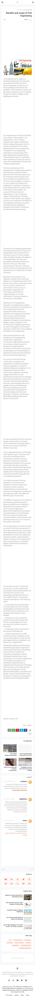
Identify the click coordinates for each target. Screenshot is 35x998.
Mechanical (10, 942)
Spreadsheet (16, 945)
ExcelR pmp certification (20, 811)
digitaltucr (23, 799)
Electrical (28, 942)
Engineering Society (8, 986)
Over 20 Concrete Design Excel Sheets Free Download (15, 918)
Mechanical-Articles (26, 945)
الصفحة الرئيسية (27, 9)
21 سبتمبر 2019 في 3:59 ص (9, 781)
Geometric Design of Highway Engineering (15, 910)
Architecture (28, 940)
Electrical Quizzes (19, 942)
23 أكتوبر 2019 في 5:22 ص (9, 799)
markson (24, 781)
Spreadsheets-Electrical (25, 948)
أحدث (31, 869)
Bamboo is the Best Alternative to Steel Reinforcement (14, 896)
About (22, 995)
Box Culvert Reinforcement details (11, 754)
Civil (24, 725)
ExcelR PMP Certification (19, 790)
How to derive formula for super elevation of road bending (14, 903)
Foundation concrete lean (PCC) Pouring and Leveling (25, 769)
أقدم (3, 869)
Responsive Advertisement (17, 958)
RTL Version (9, 995)
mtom (25, 820)
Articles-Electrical (18, 940)
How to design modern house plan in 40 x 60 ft (26, 754)
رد (26, 793)
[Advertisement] (17, 41)
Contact (16, 995)
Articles (20, 9)
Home (27, 995)
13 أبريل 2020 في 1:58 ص (9, 820)
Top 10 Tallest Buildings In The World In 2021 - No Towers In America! (13, 925)
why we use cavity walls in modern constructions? (10, 769)
